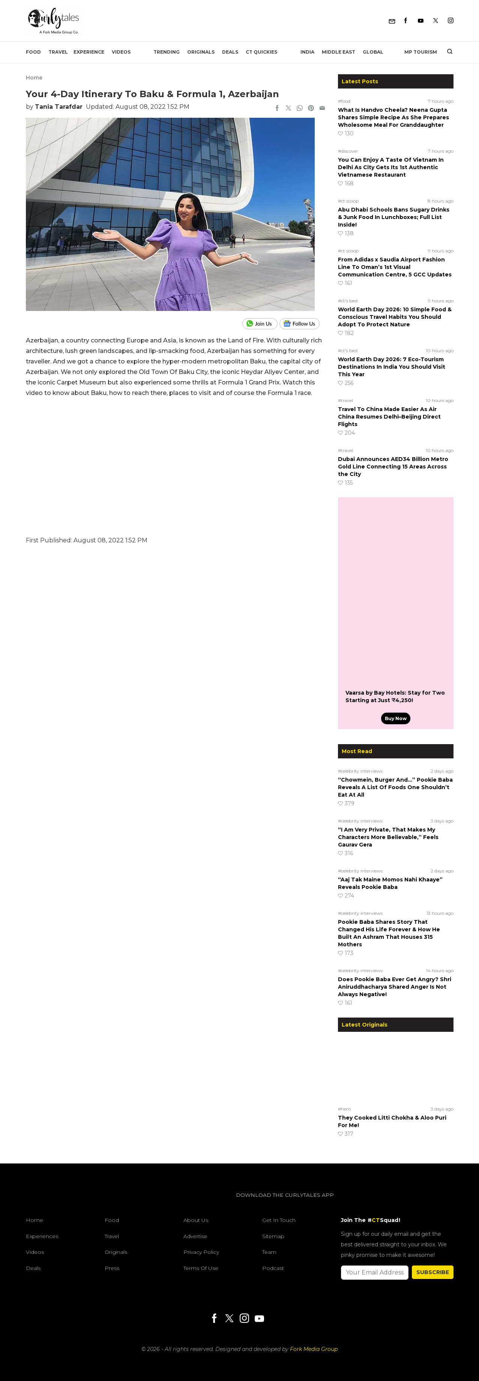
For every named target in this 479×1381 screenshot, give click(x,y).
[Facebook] (405, 21)
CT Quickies (261, 52)
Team (269, 1252)
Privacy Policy (201, 1252)
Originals (201, 52)
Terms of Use (200, 1268)
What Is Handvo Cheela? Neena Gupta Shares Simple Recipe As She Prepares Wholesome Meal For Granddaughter (393, 117)
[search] (447, 52)
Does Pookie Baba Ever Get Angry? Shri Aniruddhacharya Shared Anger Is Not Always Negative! (394, 987)
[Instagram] (450, 21)
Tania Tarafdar (59, 106)
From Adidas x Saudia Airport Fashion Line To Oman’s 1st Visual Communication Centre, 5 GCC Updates (395, 267)
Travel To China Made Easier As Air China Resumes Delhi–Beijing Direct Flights (389, 417)
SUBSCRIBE (432, 1272)
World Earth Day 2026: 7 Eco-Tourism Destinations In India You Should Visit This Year (391, 367)
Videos (121, 52)
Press (112, 1268)
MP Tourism (420, 52)
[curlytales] (48, 1202)
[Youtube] (420, 21)
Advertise (195, 1236)
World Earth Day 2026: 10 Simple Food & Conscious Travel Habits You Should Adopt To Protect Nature (395, 317)
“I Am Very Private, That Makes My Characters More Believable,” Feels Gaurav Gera (388, 837)
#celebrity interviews (360, 771)
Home (34, 77)
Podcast (273, 1268)
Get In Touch (279, 1220)
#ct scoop (348, 201)
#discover (348, 151)
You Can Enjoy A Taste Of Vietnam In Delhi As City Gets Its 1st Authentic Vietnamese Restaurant (391, 167)
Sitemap (273, 1236)
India (307, 52)
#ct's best (348, 300)
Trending (166, 52)
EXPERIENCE (89, 52)
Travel (58, 52)
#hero (344, 1109)
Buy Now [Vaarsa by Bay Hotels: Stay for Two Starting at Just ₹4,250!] (396, 718)
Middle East (338, 52)
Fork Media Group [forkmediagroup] (314, 1349)
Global (373, 52)
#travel (345, 400)
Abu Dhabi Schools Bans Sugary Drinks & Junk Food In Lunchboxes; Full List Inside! (393, 217)
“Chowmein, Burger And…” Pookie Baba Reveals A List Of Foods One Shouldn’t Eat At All (395, 787)
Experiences (42, 1236)
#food (344, 101)
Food (33, 52)
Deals (230, 52)
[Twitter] (435, 21)
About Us (195, 1220)
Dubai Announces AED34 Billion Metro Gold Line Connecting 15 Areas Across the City (393, 466)
